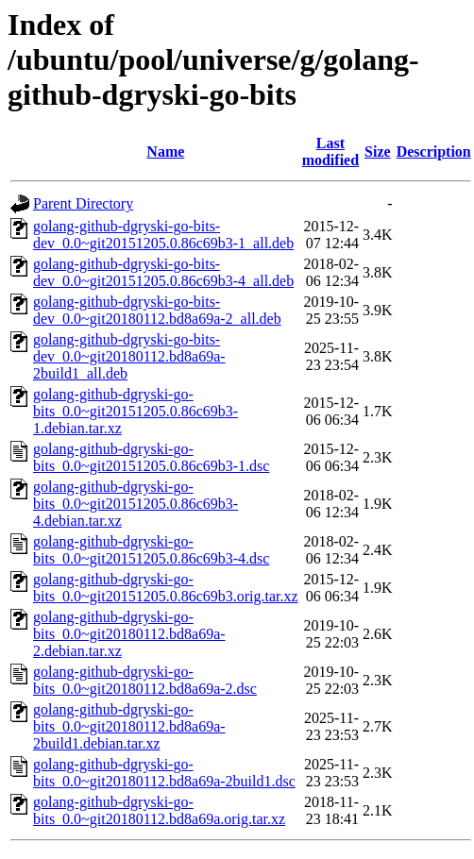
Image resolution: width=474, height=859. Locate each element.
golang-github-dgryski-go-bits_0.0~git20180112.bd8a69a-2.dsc (145, 680)
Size (377, 151)
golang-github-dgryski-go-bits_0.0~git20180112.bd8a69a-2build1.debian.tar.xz (129, 726)
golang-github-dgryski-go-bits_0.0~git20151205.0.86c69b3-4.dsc (151, 549)
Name (165, 151)
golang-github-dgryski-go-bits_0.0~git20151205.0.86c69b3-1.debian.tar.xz (135, 411)
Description (434, 151)
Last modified (330, 151)
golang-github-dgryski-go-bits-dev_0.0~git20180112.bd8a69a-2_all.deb (157, 310)
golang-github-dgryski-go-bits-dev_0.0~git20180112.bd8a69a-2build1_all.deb (129, 356)
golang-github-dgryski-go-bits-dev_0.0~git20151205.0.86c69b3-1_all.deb (163, 234)
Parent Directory (83, 203)
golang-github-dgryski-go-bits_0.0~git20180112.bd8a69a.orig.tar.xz (159, 810)
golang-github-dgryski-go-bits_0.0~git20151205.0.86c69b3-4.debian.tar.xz (135, 504)
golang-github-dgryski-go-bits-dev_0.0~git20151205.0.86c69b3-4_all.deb (163, 272)
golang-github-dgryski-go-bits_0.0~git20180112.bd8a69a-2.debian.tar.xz (129, 634)
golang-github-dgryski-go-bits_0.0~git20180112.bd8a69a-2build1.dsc (164, 772)
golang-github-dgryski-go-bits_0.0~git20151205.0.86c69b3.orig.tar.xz (165, 587)
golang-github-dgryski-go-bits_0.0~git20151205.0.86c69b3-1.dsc (151, 457)
